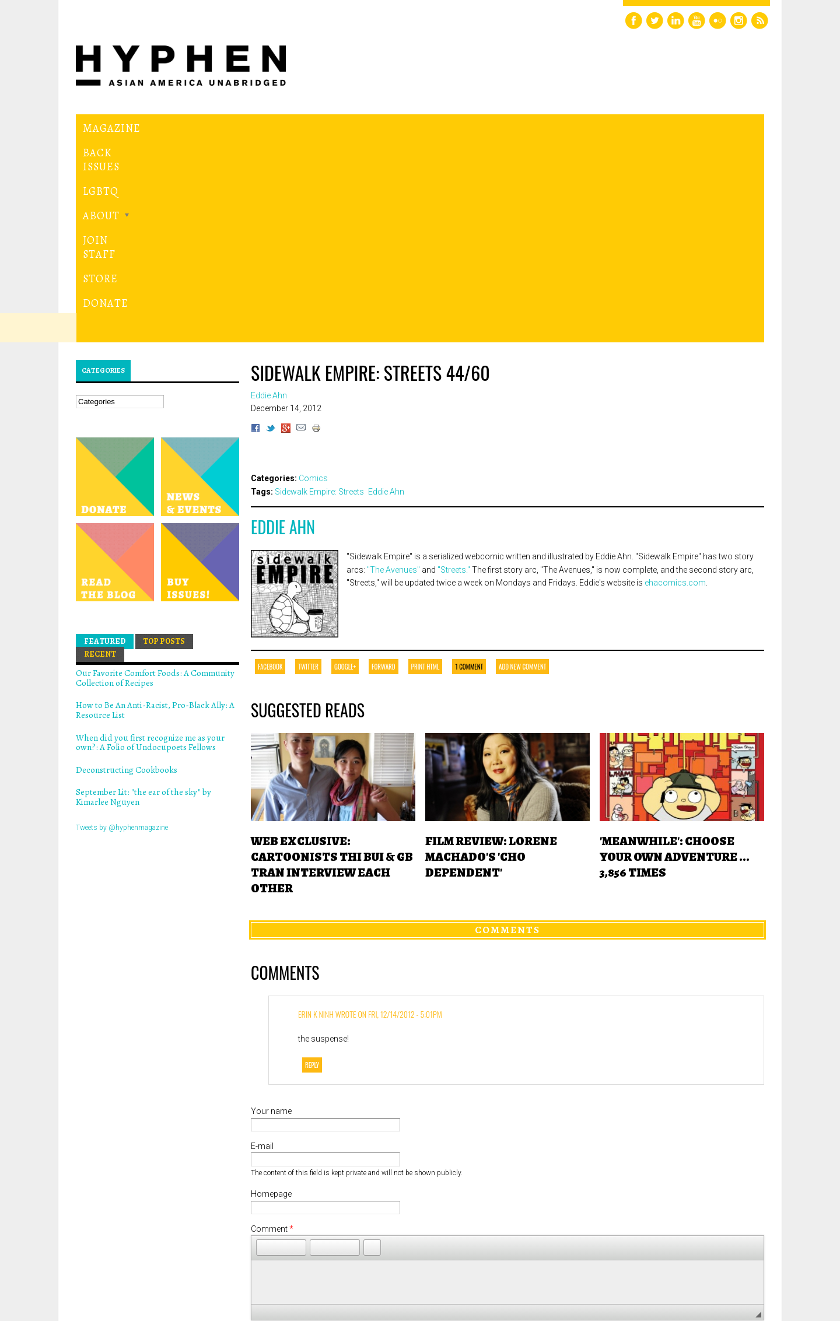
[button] (265, 1048)
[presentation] (339, 1195)
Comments (507, 731)
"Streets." (454, 370)
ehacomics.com (675, 383)
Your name (271, 912)
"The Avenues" (393, 370)
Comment (272, 1030)
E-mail (262, 947)
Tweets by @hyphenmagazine (122, 628)
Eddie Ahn (283, 328)
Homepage (271, 995)
